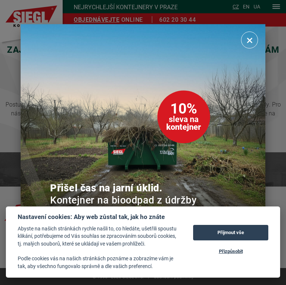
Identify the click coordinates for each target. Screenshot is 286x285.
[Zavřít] (249, 39)
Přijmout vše (230, 232)
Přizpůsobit (231, 251)
